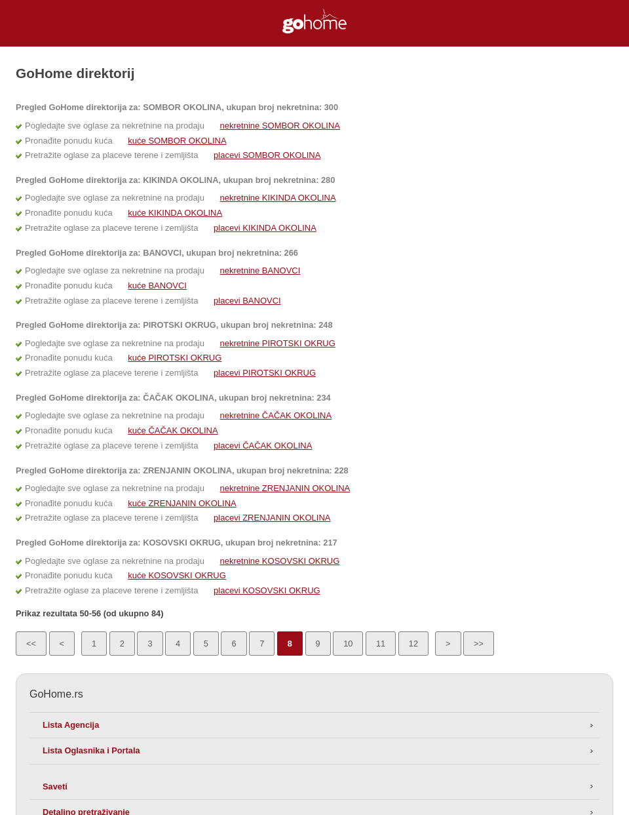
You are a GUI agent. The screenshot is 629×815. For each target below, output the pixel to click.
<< (31, 643)
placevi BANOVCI (247, 301)
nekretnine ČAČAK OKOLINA (276, 415)
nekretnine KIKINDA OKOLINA (278, 198)
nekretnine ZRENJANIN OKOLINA (285, 488)
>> (479, 643)
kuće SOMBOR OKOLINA (177, 141)
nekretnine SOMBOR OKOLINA (280, 125)
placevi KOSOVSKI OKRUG (267, 590)
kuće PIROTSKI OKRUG (174, 358)
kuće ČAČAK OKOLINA (173, 430)
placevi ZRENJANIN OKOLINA (272, 518)
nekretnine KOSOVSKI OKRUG (280, 561)
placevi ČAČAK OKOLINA (263, 445)
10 (348, 643)
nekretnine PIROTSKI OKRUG (277, 343)
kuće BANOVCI (157, 285)
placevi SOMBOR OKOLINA (267, 155)
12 (413, 643)
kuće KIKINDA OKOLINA (175, 213)
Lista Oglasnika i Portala (91, 750)
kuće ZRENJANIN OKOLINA (182, 503)
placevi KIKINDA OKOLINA (265, 228)
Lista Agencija (71, 725)
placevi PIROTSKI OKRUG (265, 373)
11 (380, 643)
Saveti (55, 786)
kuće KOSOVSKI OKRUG (177, 575)
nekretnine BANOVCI (260, 270)
